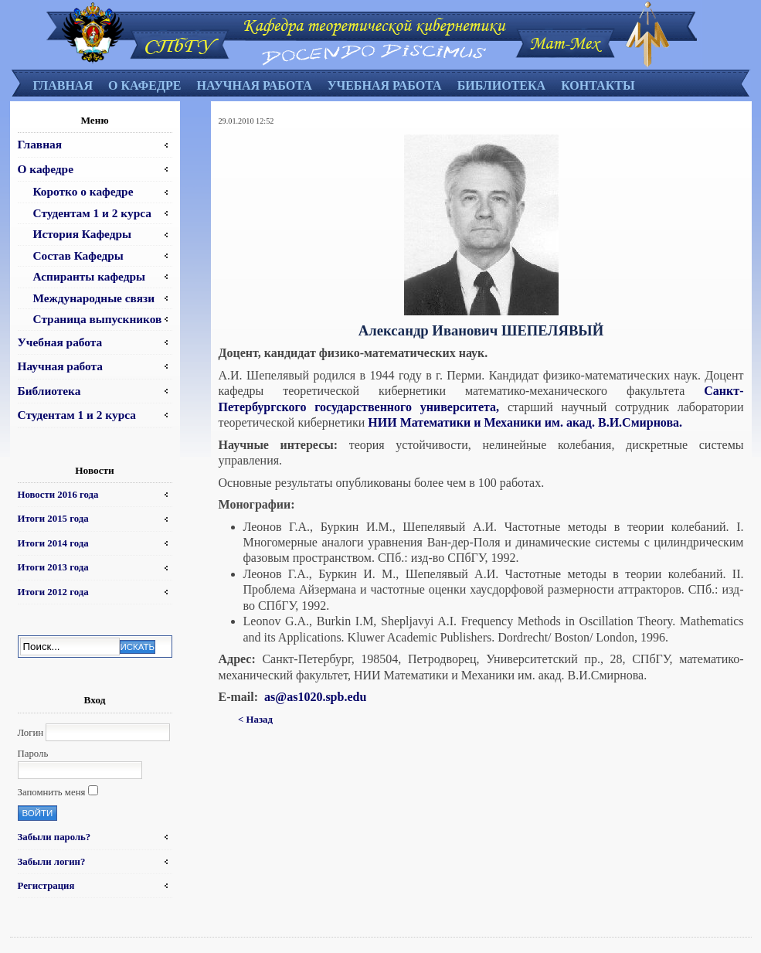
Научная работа (253, 85)
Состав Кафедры (78, 255)
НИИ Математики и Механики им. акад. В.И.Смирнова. (525, 422)
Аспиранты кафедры (89, 276)
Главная (63, 85)
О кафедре (144, 85)
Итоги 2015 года (53, 518)
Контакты (598, 85)
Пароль (33, 753)
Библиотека (501, 85)
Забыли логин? (52, 861)
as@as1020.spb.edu (315, 696)
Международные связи (94, 298)
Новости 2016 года (58, 494)
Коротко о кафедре (83, 191)
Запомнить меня (52, 792)
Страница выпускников (97, 318)
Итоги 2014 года (53, 543)
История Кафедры (82, 233)
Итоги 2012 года (53, 592)
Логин (31, 732)
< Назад (255, 719)
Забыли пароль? (54, 837)
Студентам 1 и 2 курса (92, 213)
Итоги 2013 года (53, 567)
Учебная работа (385, 85)
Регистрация (46, 885)
